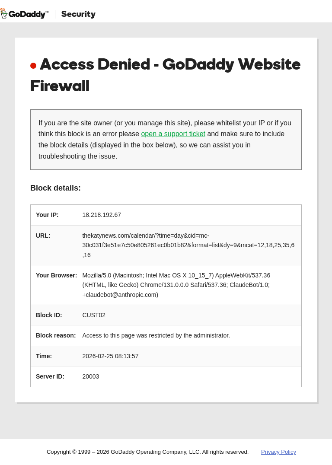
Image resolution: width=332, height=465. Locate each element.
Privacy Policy (278, 452)
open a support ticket (173, 133)
